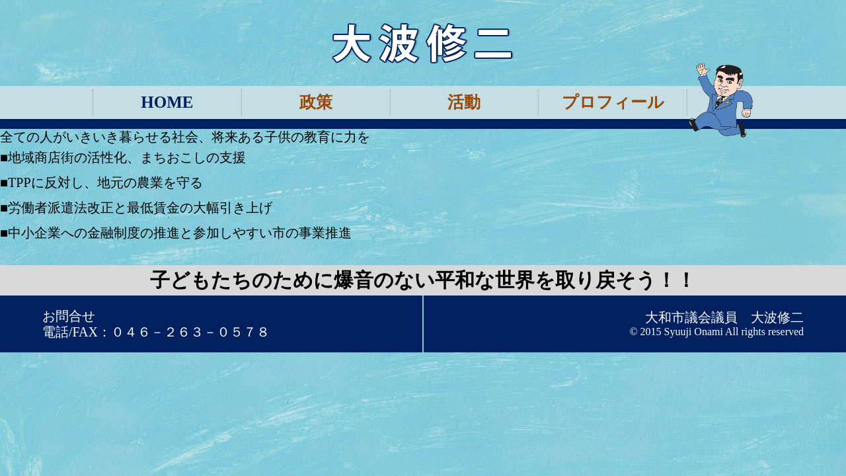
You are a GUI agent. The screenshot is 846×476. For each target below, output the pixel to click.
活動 (464, 102)
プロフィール (613, 102)
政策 (315, 102)
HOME (167, 102)
